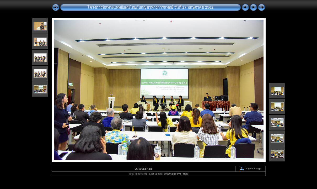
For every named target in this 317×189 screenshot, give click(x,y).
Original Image (250, 168)
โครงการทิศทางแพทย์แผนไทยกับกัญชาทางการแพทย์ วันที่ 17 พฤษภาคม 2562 (150, 7)
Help (185, 173)
